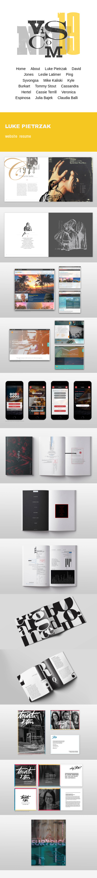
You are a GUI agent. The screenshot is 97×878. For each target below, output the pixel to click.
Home (21, 69)
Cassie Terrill (46, 92)
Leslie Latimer (50, 74)
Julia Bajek (44, 98)
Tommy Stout (45, 86)
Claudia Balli (68, 98)
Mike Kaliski (53, 80)
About (35, 69)
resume (25, 136)
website (11, 136)
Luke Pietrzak (56, 69)
